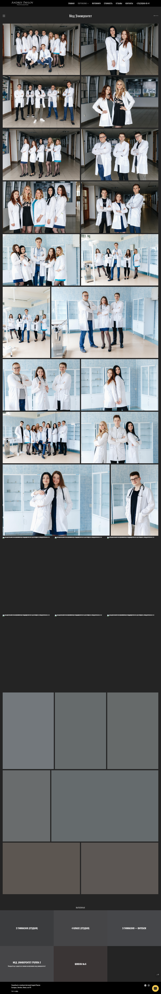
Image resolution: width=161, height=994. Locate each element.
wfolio (16, 991)
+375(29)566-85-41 (143, 3)
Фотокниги (96, 3)
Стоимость (108, 3)
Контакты (129, 3)
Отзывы (119, 3)
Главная (71, 3)
